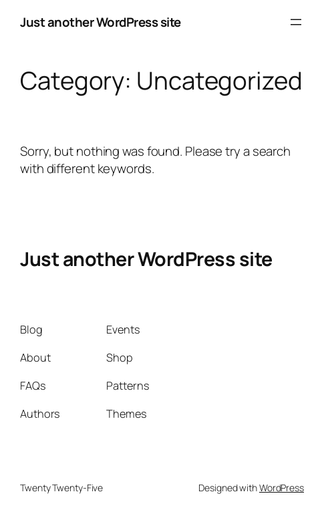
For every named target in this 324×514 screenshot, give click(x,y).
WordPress (281, 487)
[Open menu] (296, 22)
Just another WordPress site (100, 22)
